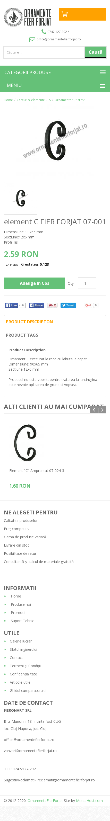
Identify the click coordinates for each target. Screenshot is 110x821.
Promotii (14, 612)
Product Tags (22, 335)
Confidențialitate (20, 674)
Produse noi (17, 604)
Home (8, 100)
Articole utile (17, 682)
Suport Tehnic (19, 620)
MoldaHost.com (89, 800)
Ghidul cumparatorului (25, 690)
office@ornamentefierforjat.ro (55, 39)
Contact (13, 657)
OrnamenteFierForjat (45, 800)
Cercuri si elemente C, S (34, 100)
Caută (96, 52)
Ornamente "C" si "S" (70, 100)
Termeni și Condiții (22, 665)
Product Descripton (29, 322)
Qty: (71, 283)
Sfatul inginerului (20, 649)
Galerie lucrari (18, 641)
